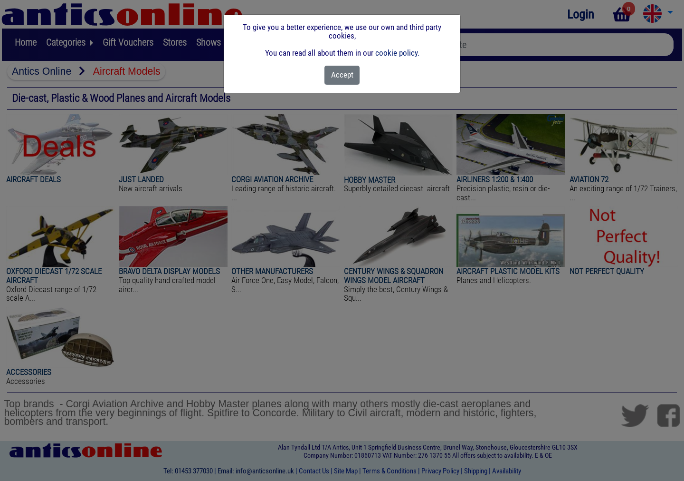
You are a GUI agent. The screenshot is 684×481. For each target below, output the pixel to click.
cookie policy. (397, 53)
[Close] (342, 75)
